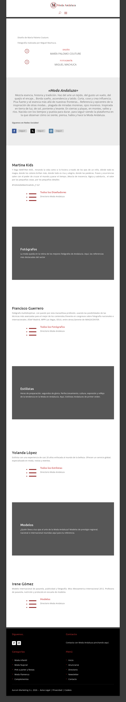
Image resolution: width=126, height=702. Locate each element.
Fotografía (66, 62)
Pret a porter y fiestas (24, 675)
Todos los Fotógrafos (52, 328)
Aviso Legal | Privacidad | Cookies (56, 696)
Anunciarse (73, 671)
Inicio (70, 666)
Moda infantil (21, 666)
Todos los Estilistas (51, 472)
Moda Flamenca (22, 680)
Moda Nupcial (21, 671)
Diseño (66, 51)
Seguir (22, 132)
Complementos (22, 685)
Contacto (72, 685)
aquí (106, 648)
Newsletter (73, 680)
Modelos (45, 603)
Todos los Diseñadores (53, 193)
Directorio (73, 675)
